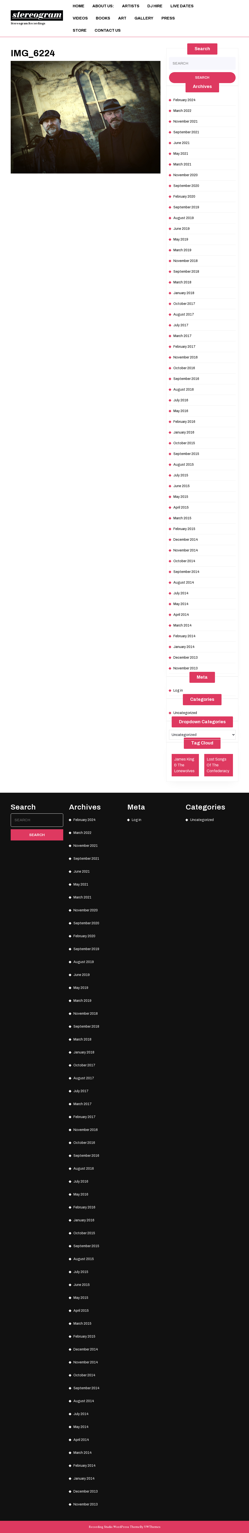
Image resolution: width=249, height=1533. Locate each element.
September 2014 (186, 572)
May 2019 (180, 239)
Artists (130, 6)
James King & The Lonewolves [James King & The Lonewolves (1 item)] (184, 765)
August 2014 (183, 582)
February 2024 (184, 100)
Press (168, 18)
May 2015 (180, 497)
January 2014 (184, 647)
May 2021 (180, 153)
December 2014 (185, 539)
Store (80, 30)
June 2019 (181, 229)
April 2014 (181, 615)
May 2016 (180, 411)
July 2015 (180, 475)
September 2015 (186, 454)
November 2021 (185, 121)
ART (122, 18)
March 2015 (182, 518)
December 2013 (185, 657)
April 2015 (181, 507)
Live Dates (182, 6)
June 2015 (181, 486)
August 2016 (183, 389)
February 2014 (184, 636)
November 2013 (185, 668)
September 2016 (186, 379)
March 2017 (182, 336)
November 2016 (185, 357)
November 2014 (185, 550)
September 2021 (186, 132)
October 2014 (184, 561)
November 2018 (185, 261)
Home (78, 6)
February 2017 (184, 346)
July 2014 (180, 593)
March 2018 (182, 282)
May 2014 (180, 604)
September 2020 (186, 186)
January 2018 (183, 293)
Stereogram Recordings (28, 23)
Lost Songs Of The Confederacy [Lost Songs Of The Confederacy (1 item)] (218, 765)
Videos (80, 18)
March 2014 (182, 625)
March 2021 (182, 164)
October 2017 (184, 304)
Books (103, 18)
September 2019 (186, 207)
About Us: (103, 6)
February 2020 (184, 196)
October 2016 (184, 368)
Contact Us (108, 30)
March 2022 (182, 111)
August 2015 (183, 464)
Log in (178, 690)
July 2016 (180, 400)
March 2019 (182, 250)
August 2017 (183, 314)
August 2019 (183, 218)
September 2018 (186, 271)
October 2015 (184, 443)
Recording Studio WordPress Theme (114, 1527)
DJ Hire (154, 6)
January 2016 (183, 432)
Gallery (143, 18)
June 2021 (181, 143)
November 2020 (185, 175)
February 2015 (184, 529)
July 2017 (180, 325)
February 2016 (184, 422)
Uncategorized (185, 713)
